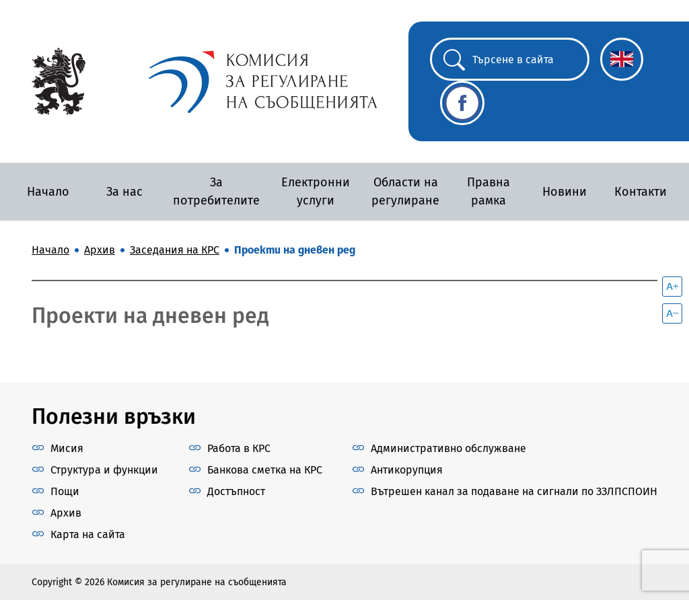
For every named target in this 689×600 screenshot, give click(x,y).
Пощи (64, 491)
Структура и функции (104, 469)
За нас (124, 191)
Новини (564, 191)
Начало (48, 191)
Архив (65, 513)
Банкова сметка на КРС (264, 469)
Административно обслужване (448, 448)
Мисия (66, 448)
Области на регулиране (405, 191)
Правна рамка (488, 191)
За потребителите (216, 191)
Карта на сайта (87, 534)
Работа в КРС (238, 448)
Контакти (640, 191)
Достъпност (236, 491)
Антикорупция (407, 469)
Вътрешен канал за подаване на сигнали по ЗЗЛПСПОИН (514, 491)
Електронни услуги (315, 191)
